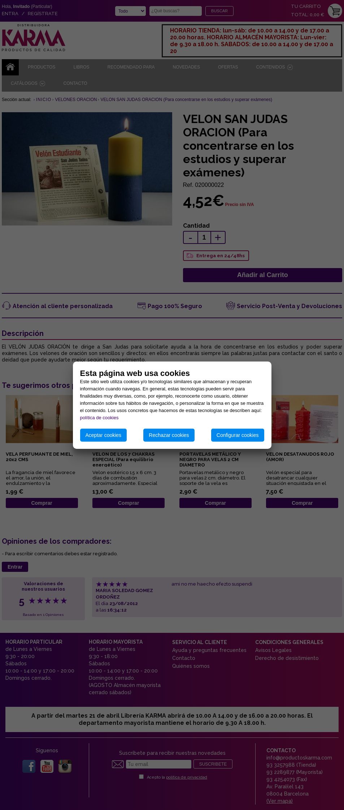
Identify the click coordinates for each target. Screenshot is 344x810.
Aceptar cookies (104, 435)
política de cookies (99, 417)
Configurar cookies (238, 435)
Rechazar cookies (169, 435)
